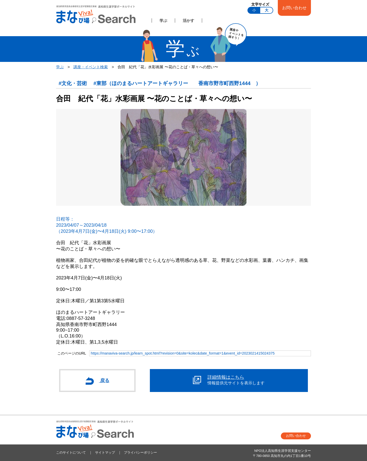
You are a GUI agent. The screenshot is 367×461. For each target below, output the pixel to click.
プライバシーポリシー (140, 452)
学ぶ (163, 20)
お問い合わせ (294, 7)
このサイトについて (71, 452)
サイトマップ (105, 452)
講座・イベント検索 (90, 67)
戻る (97, 381)
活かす (188, 20)
